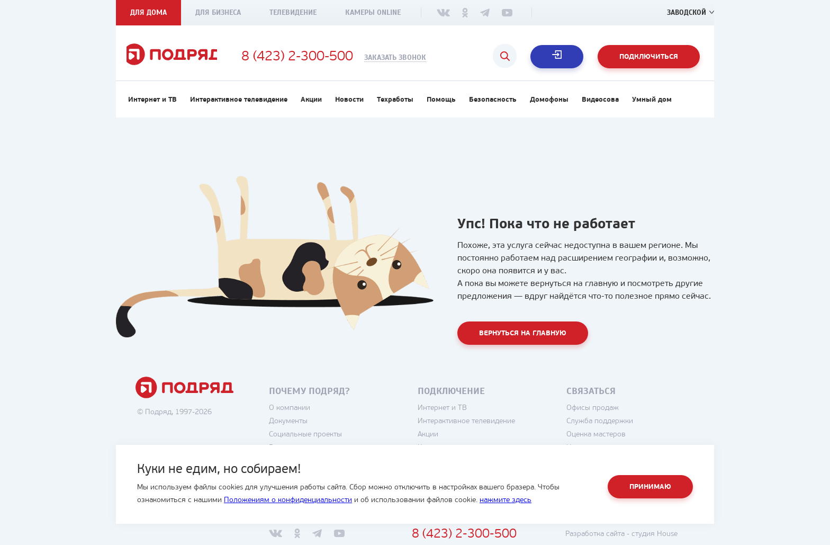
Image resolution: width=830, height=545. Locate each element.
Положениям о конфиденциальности (288, 500)
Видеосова (600, 104)
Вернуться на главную (522, 337)
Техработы (395, 104)
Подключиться (648, 56)
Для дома (148, 12)
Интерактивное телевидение (238, 104)
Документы (297, 426)
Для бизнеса (218, 12)
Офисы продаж (602, 412)
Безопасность (493, 104)
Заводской (686, 12)
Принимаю (650, 487)
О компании (299, 412)
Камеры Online (373, 12)
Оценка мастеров (605, 439)
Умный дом (652, 104)
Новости (349, 104)
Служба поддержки (609, 426)
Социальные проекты (314, 439)
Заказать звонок (413, 57)
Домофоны (549, 104)
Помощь (441, 104)
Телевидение (293, 12)
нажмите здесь (505, 500)
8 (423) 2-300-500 (315, 57)
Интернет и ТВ (152, 104)
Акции (311, 104)
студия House (664, 538)
